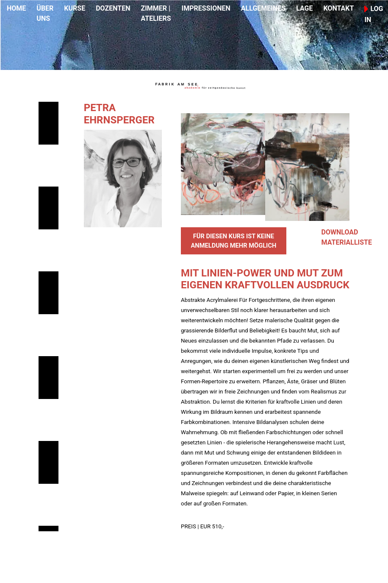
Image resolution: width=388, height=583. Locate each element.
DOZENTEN (113, 8)
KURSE (74, 8)
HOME (16, 8)
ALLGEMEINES (263, 8)
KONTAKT (338, 8)
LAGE (304, 8)
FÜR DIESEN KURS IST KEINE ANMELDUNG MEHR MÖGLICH (233, 240)
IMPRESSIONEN (206, 8)
